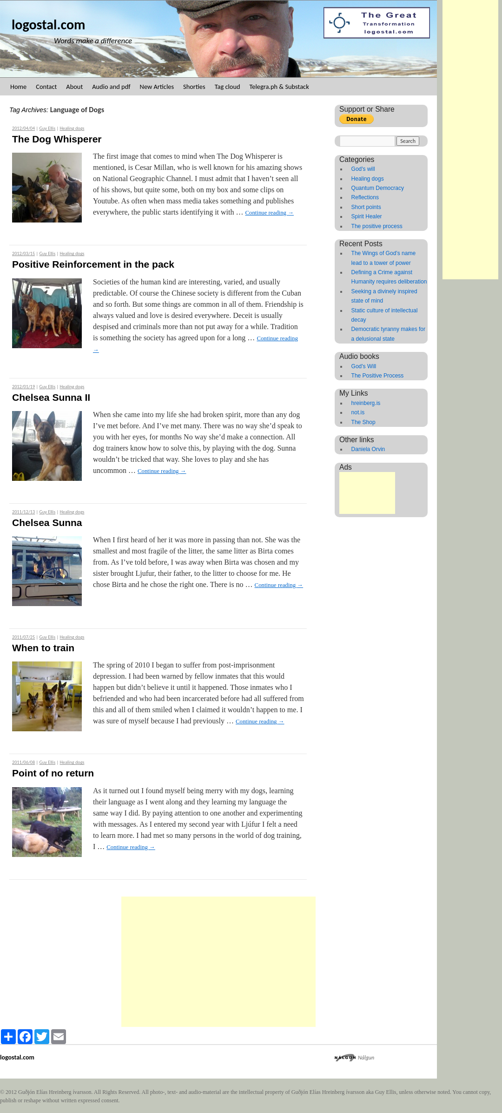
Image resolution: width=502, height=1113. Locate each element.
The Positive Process (377, 375)
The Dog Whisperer (57, 139)
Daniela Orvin (368, 449)
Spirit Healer (366, 216)
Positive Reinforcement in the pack (93, 264)
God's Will (363, 366)
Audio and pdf (111, 86)
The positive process (377, 226)
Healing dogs (71, 128)
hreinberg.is (366, 403)
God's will (363, 169)
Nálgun (366, 1057)
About (74, 86)
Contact (46, 86)
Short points (366, 207)
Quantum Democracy (377, 188)
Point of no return (53, 773)
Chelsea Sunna (47, 522)
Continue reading (269, 212)
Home (18, 86)
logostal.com (48, 24)
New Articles (157, 86)
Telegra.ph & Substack (279, 86)
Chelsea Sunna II (51, 397)
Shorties (194, 86)
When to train (43, 647)
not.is (358, 412)
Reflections (365, 197)
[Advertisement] (470, 139)
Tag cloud (227, 86)
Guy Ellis (48, 128)
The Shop (363, 422)
